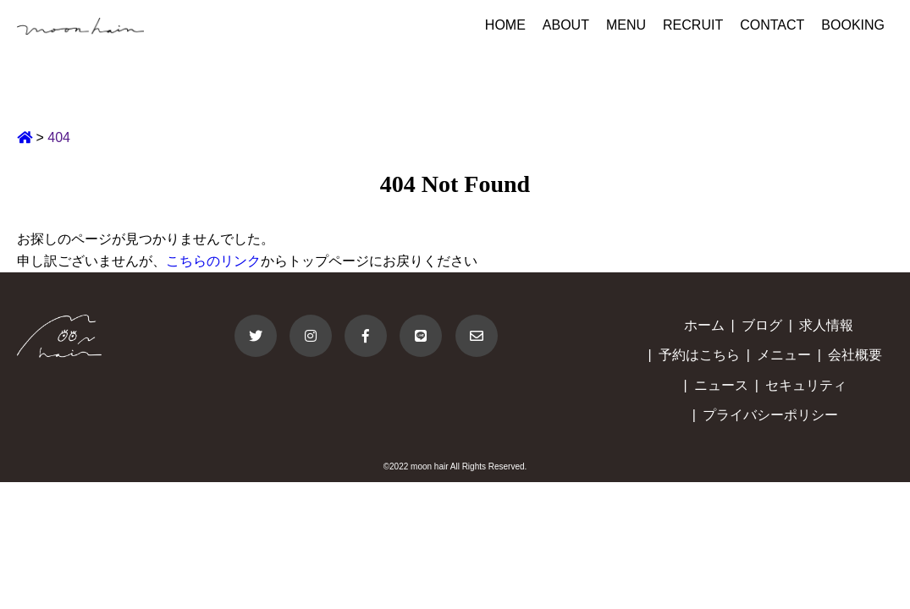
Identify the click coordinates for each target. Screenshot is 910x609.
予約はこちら (699, 355)
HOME (505, 25)
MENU (626, 25)
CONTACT (772, 25)
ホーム (704, 325)
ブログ (762, 325)
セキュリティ (806, 385)
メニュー (784, 355)
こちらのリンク (213, 261)
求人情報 (826, 325)
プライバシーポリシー (770, 415)
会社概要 (855, 355)
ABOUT (566, 25)
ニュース (721, 385)
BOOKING (853, 25)
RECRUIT (693, 25)
